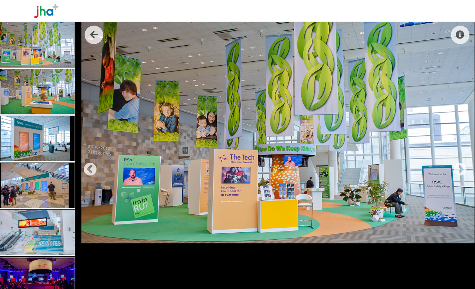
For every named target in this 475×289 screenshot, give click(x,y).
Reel (400, 10)
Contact (426, 10)
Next (456, 166)
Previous (86, 166)
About (344, 10)
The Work (373, 10)
